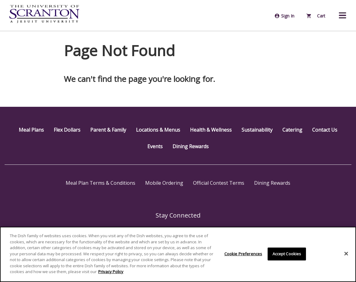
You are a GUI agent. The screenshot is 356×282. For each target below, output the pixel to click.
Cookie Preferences (243, 254)
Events (155, 146)
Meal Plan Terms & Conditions (100, 183)
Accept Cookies (287, 254)
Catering (292, 129)
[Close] (346, 254)
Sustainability (257, 129)
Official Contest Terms (218, 183)
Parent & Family (108, 129)
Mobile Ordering (164, 183)
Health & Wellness (211, 129)
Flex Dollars (67, 129)
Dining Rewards (190, 146)
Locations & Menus (158, 129)
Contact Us (324, 129)
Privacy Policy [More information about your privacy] (110, 271)
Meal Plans (31, 129)
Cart (316, 16)
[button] (342, 15)
